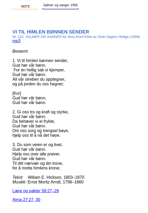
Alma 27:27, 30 (26, 199)
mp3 (16, 41)
